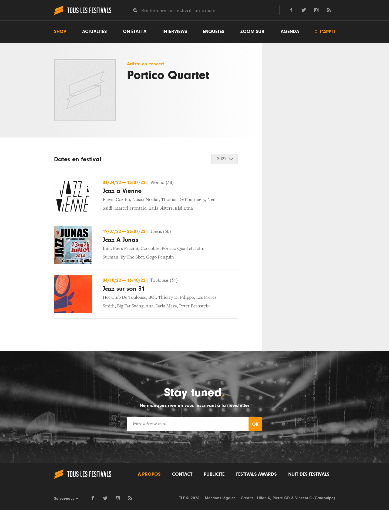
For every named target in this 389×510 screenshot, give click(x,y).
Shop (60, 31)
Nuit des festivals (308, 474)
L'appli (325, 31)
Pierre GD (281, 498)
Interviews (174, 31)
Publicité (214, 474)
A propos (149, 474)
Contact (182, 474)
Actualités (94, 31)
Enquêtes (213, 31)
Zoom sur (252, 31)
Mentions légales (220, 498)
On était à (134, 31)
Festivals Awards (256, 474)
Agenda (290, 31)
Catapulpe (324, 498)
